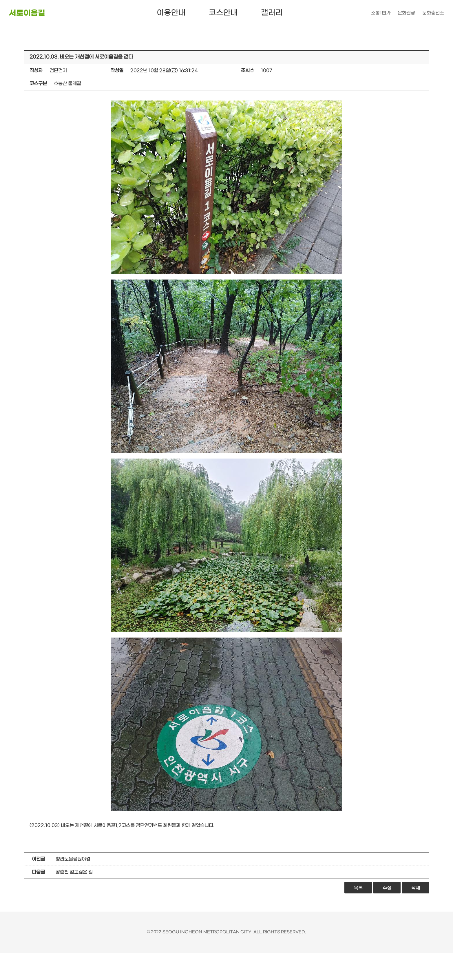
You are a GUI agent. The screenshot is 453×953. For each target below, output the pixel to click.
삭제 (415, 888)
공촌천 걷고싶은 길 (74, 872)
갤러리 (272, 12)
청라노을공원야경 (73, 859)
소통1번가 (380, 13)
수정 (387, 888)
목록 (358, 888)
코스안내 (223, 12)
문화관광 (406, 13)
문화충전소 (433, 13)
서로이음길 (27, 13)
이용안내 (171, 12)
